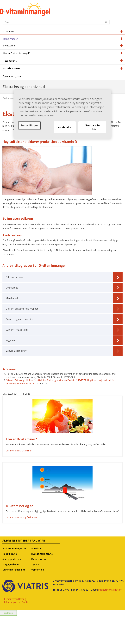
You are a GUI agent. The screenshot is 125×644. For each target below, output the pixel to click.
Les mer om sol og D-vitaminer (22, 517)
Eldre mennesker (64, 277)
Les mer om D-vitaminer (19, 450)
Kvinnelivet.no (39, 559)
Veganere (64, 340)
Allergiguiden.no (11, 559)
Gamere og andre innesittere (64, 319)
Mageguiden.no (11, 564)
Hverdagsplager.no (42, 553)
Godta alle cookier (92, 127)
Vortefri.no (37, 569)
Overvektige (64, 288)
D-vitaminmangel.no (13, 98)
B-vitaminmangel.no (14, 548)
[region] (62, 114)
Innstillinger (8, 613)
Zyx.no (35, 564)
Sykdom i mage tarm (64, 330)
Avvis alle (64, 127)
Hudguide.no (9, 553)
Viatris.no (36, 548)
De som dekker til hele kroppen (64, 309)
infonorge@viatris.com (110, 589)
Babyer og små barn (64, 351)
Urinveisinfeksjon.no (13, 569)
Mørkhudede (64, 298)
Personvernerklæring (15, 599)
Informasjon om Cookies (17, 602)
